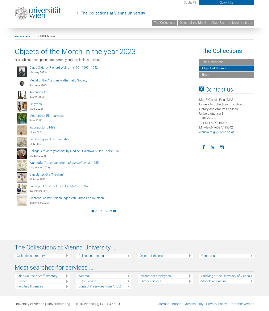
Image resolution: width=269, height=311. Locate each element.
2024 (111, 211)
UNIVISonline (87, 281)
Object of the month (215, 68)
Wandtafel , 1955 (64, 163)
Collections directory (31, 256)
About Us (217, 23)
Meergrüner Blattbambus (46, 116)
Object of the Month (193, 23)
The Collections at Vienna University (113, 13)
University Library (240, 23)
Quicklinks (226, 2)
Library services (150, 281)
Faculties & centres (30, 286)
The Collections (164, 23)
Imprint (177, 304)
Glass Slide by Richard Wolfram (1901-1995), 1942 (63, 68)
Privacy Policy (216, 304)
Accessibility (194, 304)
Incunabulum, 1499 (42, 127)
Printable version (241, 304)
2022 (96, 211)
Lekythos (35, 104)
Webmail (84, 276)
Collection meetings (91, 256)
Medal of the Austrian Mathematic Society (58, 80)
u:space (22, 281)
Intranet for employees (155, 276)
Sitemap (163, 304)
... (35, 36)
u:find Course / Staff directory (37, 276)
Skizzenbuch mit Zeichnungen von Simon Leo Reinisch (66, 198)
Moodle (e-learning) (214, 281)
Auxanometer (38, 92)
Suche (190, 2)
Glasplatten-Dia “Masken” (46, 174)
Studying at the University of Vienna (225, 276)
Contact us (216, 89)
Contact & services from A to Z (99, 286)
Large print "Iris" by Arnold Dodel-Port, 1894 (58, 186)
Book (205, 74)
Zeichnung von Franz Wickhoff (50, 139)
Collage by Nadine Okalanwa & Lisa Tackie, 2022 (75, 151)
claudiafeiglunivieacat (216, 132)
